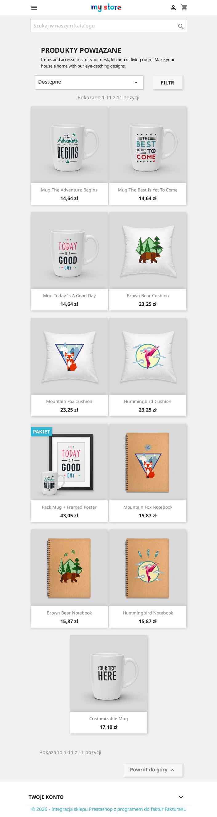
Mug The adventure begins (69, 190)
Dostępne (89, 82)
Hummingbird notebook (148, 613)
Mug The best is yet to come (148, 190)
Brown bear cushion (148, 295)
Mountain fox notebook (147, 507)
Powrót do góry (153, 770)
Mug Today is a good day (69, 295)
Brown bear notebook (69, 613)
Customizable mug (108, 718)
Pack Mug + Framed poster (69, 507)
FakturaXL (175, 809)
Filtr (167, 82)
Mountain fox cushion (69, 401)
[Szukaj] (108, 25)
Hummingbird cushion (147, 401)
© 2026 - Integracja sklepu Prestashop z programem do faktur (98, 809)
